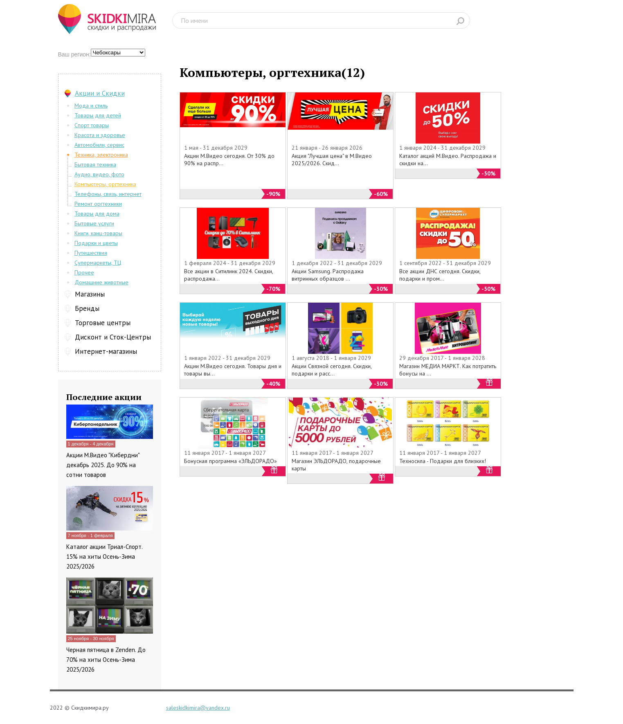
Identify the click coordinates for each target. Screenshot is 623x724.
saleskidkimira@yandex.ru (198, 707)
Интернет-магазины (106, 351)
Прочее (84, 272)
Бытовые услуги (94, 223)
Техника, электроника (101, 154)
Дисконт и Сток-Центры (113, 337)
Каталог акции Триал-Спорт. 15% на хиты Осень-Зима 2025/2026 (104, 556)
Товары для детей (97, 115)
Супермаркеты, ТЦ (97, 262)
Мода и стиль (91, 105)
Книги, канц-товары (98, 233)
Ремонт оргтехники (98, 203)
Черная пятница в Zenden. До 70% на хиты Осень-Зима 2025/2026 (106, 659)
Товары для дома (96, 213)
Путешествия (90, 252)
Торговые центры (102, 322)
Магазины (90, 294)
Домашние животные (101, 282)
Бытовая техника (95, 164)
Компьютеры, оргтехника (105, 184)
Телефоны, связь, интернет (108, 194)
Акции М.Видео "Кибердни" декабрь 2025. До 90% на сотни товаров (102, 465)
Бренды (87, 308)
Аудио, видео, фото (99, 174)
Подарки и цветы (96, 243)
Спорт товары (91, 125)
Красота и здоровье (99, 135)
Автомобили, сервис (99, 144)
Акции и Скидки (100, 93)
